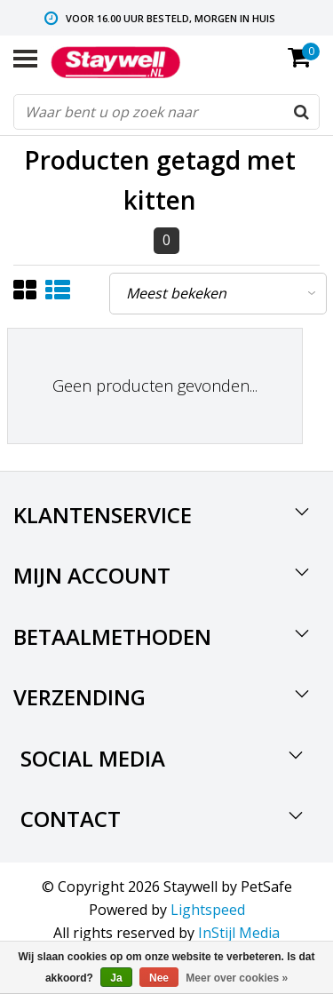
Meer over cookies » (237, 978)
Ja (116, 978)
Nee (159, 978)
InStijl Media (239, 932)
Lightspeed (207, 909)
